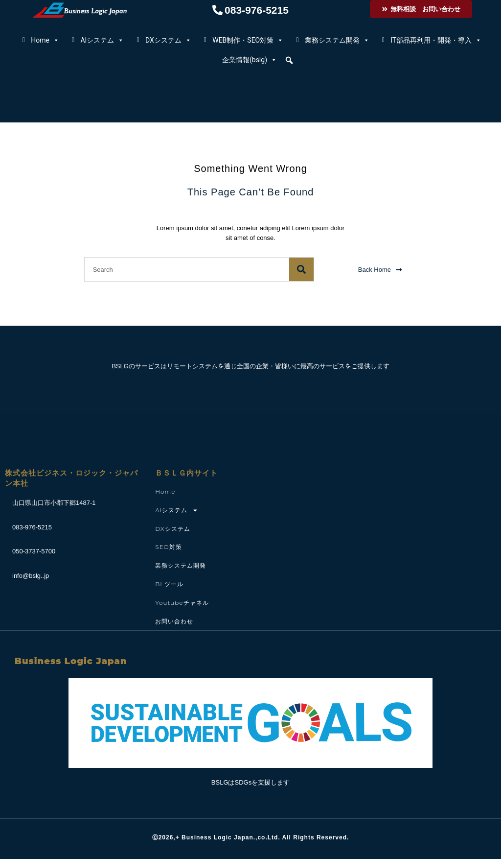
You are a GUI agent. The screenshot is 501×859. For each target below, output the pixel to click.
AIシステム (102, 40)
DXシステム (168, 40)
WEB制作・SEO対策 (247, 40)
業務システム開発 (337, 40)
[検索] (301, 269)
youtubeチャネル (181, 602)
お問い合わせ (174, 621)
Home (45, 40)
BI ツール (169, 584)
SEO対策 (168, 546)
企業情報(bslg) (249, 60)
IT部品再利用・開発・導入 (435, 40)
